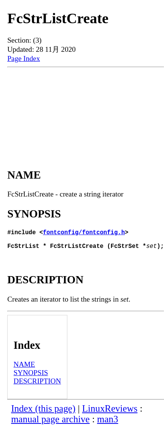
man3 (107, 424)
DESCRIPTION (37, 386)
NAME (24, 369)
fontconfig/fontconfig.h (84, 233)
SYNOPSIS (31, 377)
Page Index (23, 58)
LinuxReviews (110, 413)
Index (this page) (43, 413)
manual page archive (50, 424)
